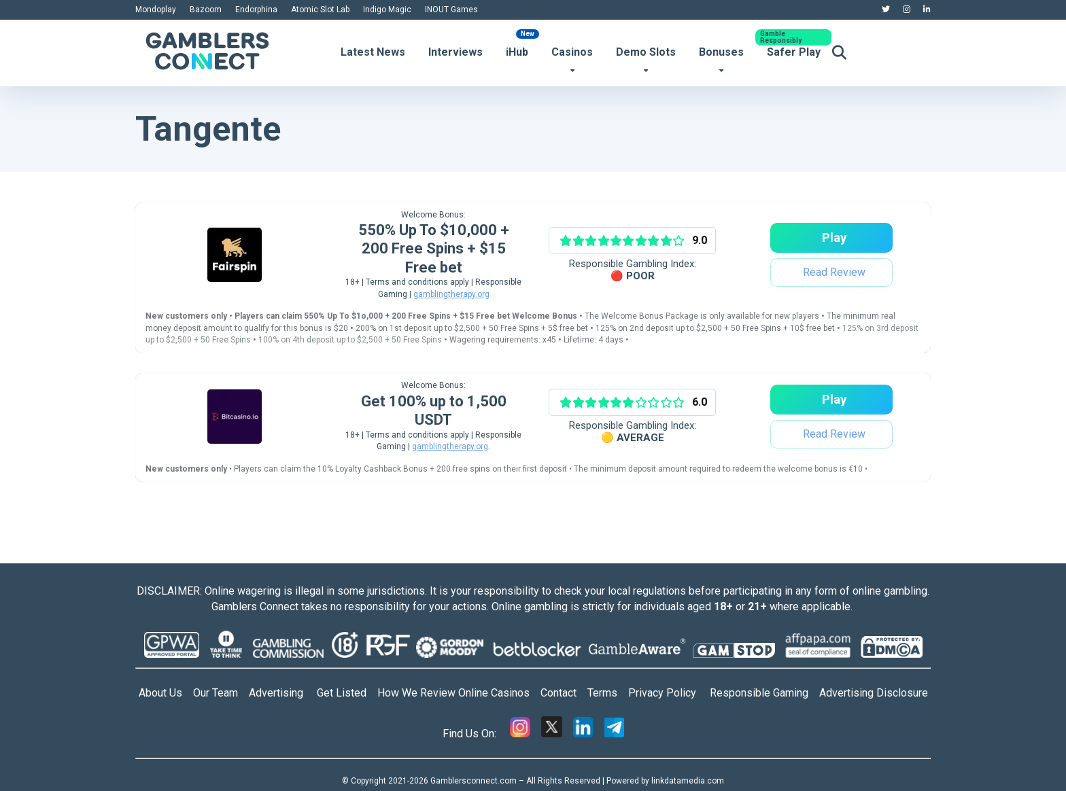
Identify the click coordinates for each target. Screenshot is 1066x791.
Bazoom (206, 9)
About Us (160, 692)
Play (833, 237)
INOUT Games (451, 9)
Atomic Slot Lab (320, 9)
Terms (607, 692)
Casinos (572, 52)
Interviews (455, 52)
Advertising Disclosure (873, 692)
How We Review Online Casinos (458, 692)
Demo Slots (646, 52)
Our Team (215, 692)
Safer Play (794, 52)
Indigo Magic (387, 9)
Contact (563, 692)
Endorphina (256, 9)
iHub (517, 52)
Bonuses (721, 52)
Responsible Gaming (764, 692)
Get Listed (347, 692)
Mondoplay (155, 9)
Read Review (832, 272)
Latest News (373, 52)
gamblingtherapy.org (451, 294)
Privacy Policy (669, 692)
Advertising (283, 692)
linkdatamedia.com (687, 781)
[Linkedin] (583, 733)
